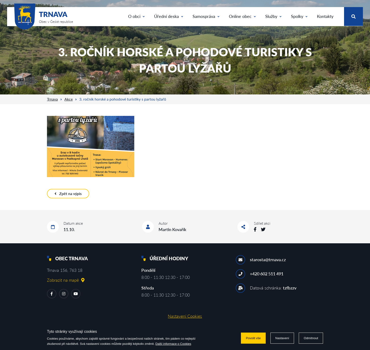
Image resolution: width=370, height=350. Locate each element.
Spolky (299, 16)
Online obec (242, 16)
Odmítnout (311, 338)
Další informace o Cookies (173, 344)
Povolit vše (253, 338)
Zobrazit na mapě (65, 280)
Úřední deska (168, 16)
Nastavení (282, 338)
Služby (273, 16)
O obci (136, 16)
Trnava (52, 99)
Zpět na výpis (68, 193)
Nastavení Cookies (185, 316)
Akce (68, 99)
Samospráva (206, 16)
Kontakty (325, 16)
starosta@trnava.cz (268, 259)
